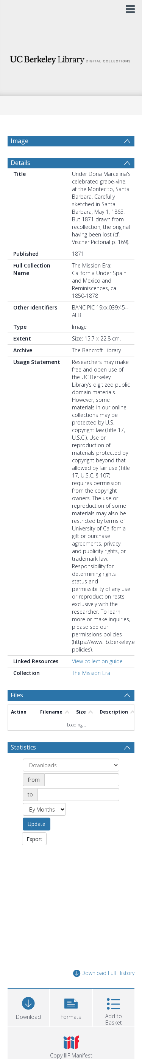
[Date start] (81, 779)
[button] (71, 1007)
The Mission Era (91, 672)
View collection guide (97, 661)
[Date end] (78, 794)
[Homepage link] (71, 58)
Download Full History (103, 973)
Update (36, 823)
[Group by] (71, 765)
